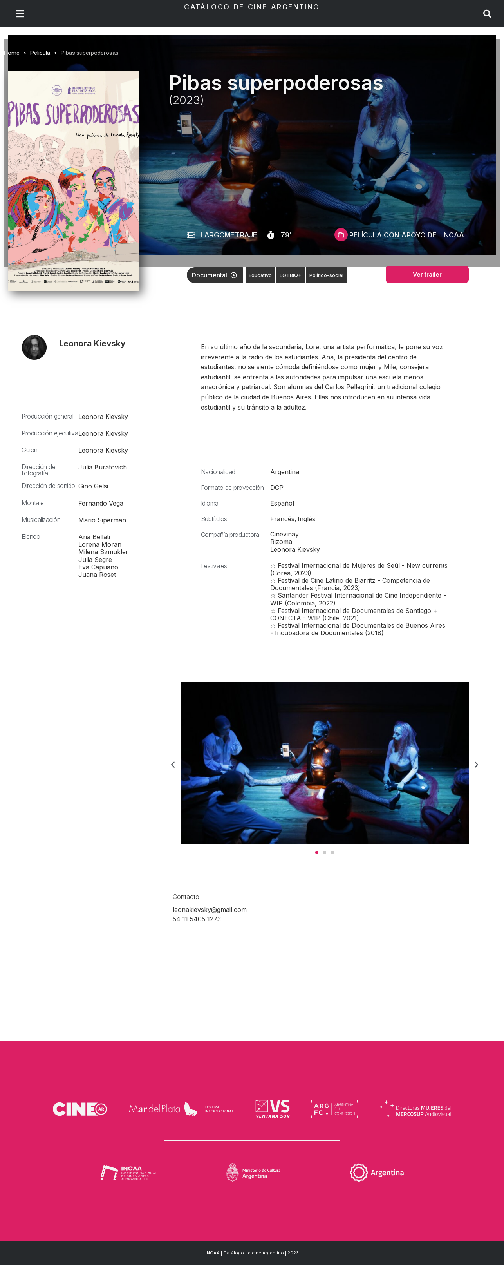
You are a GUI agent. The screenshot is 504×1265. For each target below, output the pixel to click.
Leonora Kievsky (92, 343)
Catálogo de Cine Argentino (252, 7)
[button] (173, 764)
